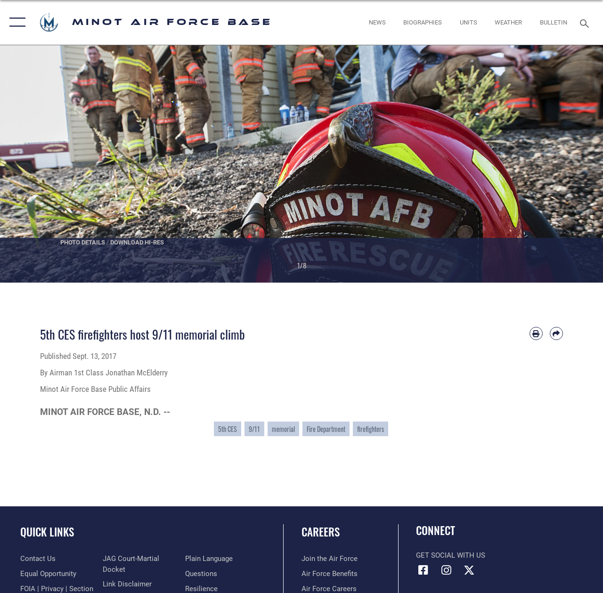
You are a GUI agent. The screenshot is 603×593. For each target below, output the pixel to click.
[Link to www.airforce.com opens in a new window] (330, 558)
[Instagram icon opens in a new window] (446, 570)
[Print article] (536, 333)
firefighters (370, 429)
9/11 (254, 429)
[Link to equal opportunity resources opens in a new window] (48, 573)
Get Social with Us (450, 555)
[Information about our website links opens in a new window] (127, 584)
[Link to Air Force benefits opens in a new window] (330, 573)
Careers (321, 532)
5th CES (227, 429)
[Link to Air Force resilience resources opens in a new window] (201, 589)
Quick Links (47, 532)
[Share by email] (556, 333)
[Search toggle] (586, 22)
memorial (283, 429)
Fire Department (326, 429)
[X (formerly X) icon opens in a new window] (469, 570)
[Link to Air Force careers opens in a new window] (329, 589)
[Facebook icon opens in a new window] (423, 570)
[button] (15, 22)
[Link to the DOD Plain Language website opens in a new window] (209, 558)
